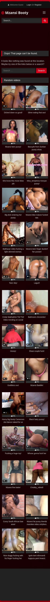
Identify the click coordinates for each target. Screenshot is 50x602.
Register (38, 5)
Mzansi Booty (14, 12)
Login (29, 5)
